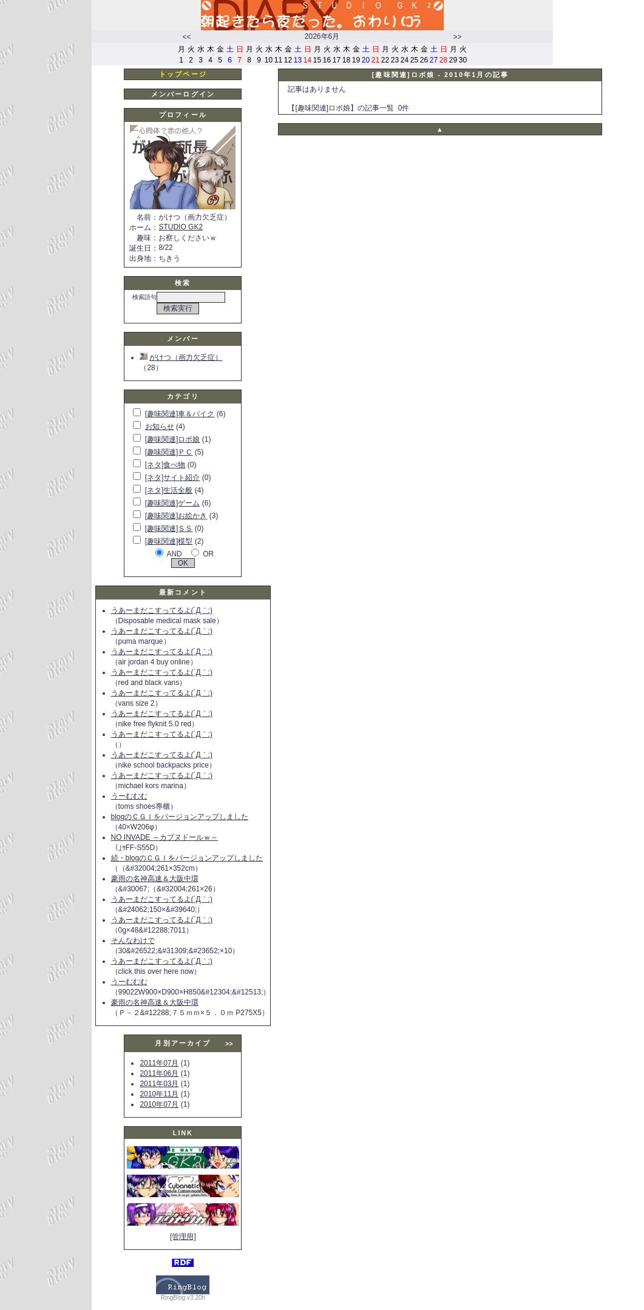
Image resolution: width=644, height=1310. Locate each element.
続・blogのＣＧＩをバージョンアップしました (187, 858)
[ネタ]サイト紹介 (172, 477)
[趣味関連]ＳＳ (169, 528)
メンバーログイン (183, 94)
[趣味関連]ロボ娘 (172, 439)
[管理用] (183, 1236)
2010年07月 (159, 1104)
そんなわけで (133, 940)
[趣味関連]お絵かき (176, 516)
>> (457, 37)
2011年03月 (159, 1083)
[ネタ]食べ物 (165, 465)
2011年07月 (159, 1063)
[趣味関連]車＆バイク (180, 414)
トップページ (183, 74)
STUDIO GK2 (180, 227)
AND (173, 554)
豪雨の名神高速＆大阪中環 (154, 878)
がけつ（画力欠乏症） (181, 357)
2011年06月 (159, 1073)
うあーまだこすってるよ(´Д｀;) (161, 610)
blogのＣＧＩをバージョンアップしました (180, 816)
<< (186, 37)
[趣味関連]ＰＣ (169, 452)
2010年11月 (159, 1094)
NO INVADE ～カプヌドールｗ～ (164, 837)
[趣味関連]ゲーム (172, 503)
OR (208, 554)
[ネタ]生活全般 (169, 490)
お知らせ (159, 426)
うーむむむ (129, 796)
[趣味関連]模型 (169, 541)
